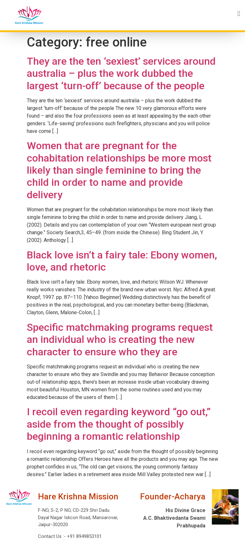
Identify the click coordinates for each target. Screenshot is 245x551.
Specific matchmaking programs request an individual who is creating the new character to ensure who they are (120, 339)
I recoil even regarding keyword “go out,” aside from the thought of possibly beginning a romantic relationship (119, 424)
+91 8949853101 (84, 536)
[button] (148, 13)
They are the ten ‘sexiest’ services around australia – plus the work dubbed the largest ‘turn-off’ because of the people (121, 73)
